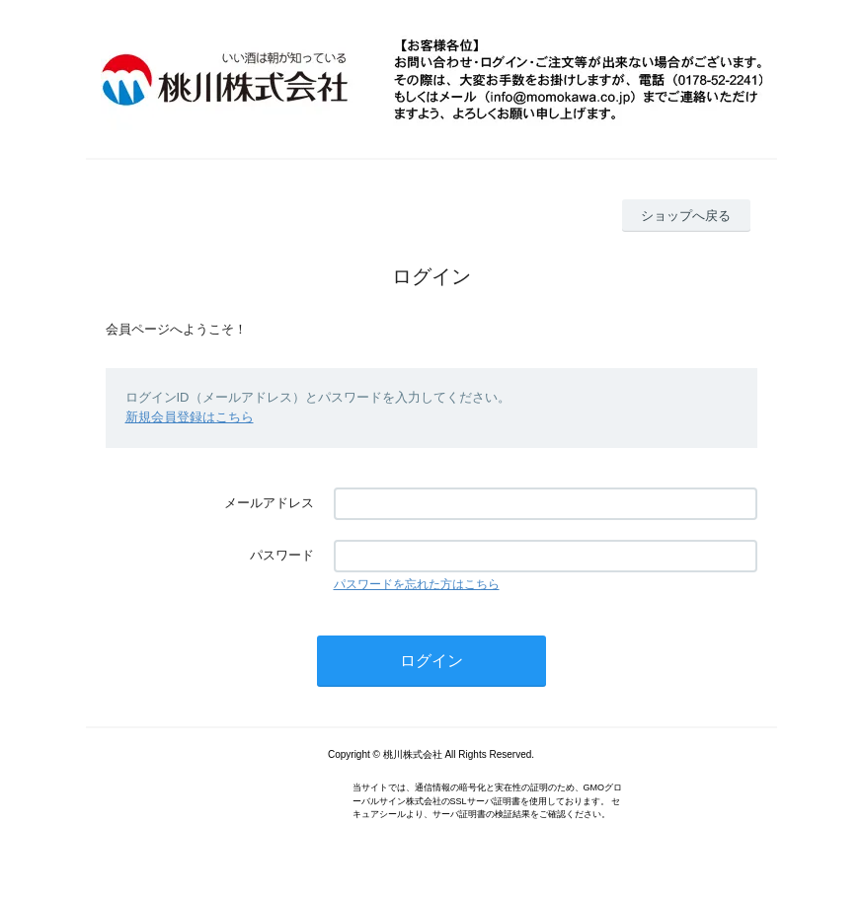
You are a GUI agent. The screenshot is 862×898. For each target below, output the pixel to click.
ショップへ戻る (686, 215)
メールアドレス (269, 502)
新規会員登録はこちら (189, 417)
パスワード (282, 555)
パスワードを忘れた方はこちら (417, 584)
